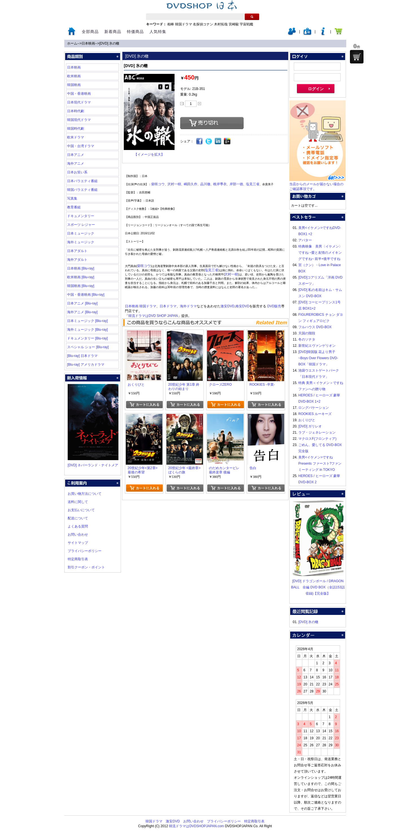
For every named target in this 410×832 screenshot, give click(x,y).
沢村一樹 (174, 184)
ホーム (72, 43)
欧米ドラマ (75, 137)
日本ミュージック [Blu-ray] (87, 321)
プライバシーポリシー (85, 551)
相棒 (170, 24)
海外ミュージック (80, 242)
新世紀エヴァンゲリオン (317, 346)
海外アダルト (77, 260)
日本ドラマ (168, 306)
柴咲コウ (158, 184)
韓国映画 (74, 85)
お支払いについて (81, 510)
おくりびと (306, 420)
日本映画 (88, 43)
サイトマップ (78, 543)
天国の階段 (306, 333)
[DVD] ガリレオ (310, 426)
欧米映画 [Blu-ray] (80, 277)
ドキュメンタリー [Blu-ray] (87, 338)
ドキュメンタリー (80, 216)
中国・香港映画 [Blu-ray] (85, 295)
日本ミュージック (80, 233)
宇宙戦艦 (246, 24)
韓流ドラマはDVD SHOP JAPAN (153, 316)
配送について (78, 518)
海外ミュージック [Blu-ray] (87, 330)
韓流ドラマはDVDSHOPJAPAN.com (196, 826)
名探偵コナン (203, 24)
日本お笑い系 (77, 172)
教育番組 (74, 207)
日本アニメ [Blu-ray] (82, 303)
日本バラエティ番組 (82, 181)
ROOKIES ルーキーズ (315, 414)
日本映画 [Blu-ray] (80, 268)
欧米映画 (74, 76)
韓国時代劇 (75, 129)
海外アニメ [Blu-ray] (82, 312)
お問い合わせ (78, 535)
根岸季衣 (220, 184)
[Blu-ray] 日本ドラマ (82, 356)
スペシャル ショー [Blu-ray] (88, 347)
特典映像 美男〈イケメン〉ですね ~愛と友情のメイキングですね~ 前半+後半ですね (320, 252)
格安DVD (242, 306)
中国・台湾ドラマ (80, 146)
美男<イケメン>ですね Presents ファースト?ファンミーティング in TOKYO (319, 463)
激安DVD (227, 306)
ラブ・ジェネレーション (317, 432)
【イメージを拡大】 (149, 154)
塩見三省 (252, 184)
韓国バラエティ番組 (82, 190)
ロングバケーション (313, 408)
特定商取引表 (78, 559)
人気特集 (157, 31)
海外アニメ (75, 163)
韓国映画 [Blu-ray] (80, 286)
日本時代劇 (75, 111)
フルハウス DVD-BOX (315, 327)
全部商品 (90, 31)
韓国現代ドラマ (79, 120)
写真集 (72, 198)
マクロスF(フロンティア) (317, 439)
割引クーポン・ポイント (86, 567)
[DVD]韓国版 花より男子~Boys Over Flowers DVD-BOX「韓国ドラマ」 (318, 358)
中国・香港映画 (79, 94)
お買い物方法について (85, 494)
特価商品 (135, 31)
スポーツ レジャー (81, 225)
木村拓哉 (221, 24)
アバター (305, 240)
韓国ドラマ (183, 24)
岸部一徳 (236, 184)
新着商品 (112, 31)
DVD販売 (274, 306)
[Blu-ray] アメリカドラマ (85, 365)
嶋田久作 (190, 184)
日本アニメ (75, 155)
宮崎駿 (234, 24)
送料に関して (78, 502)
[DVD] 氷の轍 (109, 43)
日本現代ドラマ (79, 102)
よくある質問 (78, 526)
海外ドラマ (188, 306)
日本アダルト (77, 251)
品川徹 (205, 184)
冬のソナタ (306, 339)
